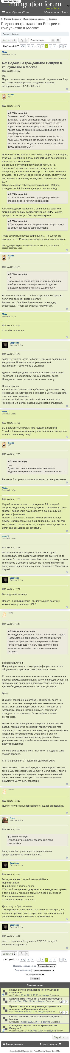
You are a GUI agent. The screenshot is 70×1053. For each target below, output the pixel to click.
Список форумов (12, 19)
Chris (11, 1001)
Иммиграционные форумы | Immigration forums (34, 19)
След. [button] (65, 46)
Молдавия (55, 1022)
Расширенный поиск (58, 40)
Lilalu (11, 1011)
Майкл (5, 488)
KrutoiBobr (14, 1022)
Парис (11, 95)
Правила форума (11, 34)
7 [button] (50, 46)
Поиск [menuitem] (18, 12)
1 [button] (32, 46)
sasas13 (5, 412)
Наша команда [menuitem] (50, 1044)
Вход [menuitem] (65, 12)
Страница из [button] (23, 46)
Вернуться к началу (67, 89)
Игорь (12, 818)
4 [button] (38, 46)
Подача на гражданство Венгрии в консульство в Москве (30, 26)
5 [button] (42, 46)
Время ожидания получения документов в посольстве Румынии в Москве (35, 1007)
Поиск (53, 40)
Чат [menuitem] (27, 12)
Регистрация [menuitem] (53, 12)
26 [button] (61, 46)
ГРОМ (4, 52)
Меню (8, 12)
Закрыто (8, 40)
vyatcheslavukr (16, 1031)
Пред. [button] (28, 46)
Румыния (54, 995)
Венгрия (53, 19)
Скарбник (14, 343)
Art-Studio (13, 995)
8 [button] (54, 46)
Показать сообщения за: (35, 966)
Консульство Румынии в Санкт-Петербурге (35, 998)
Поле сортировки (35, 970)
